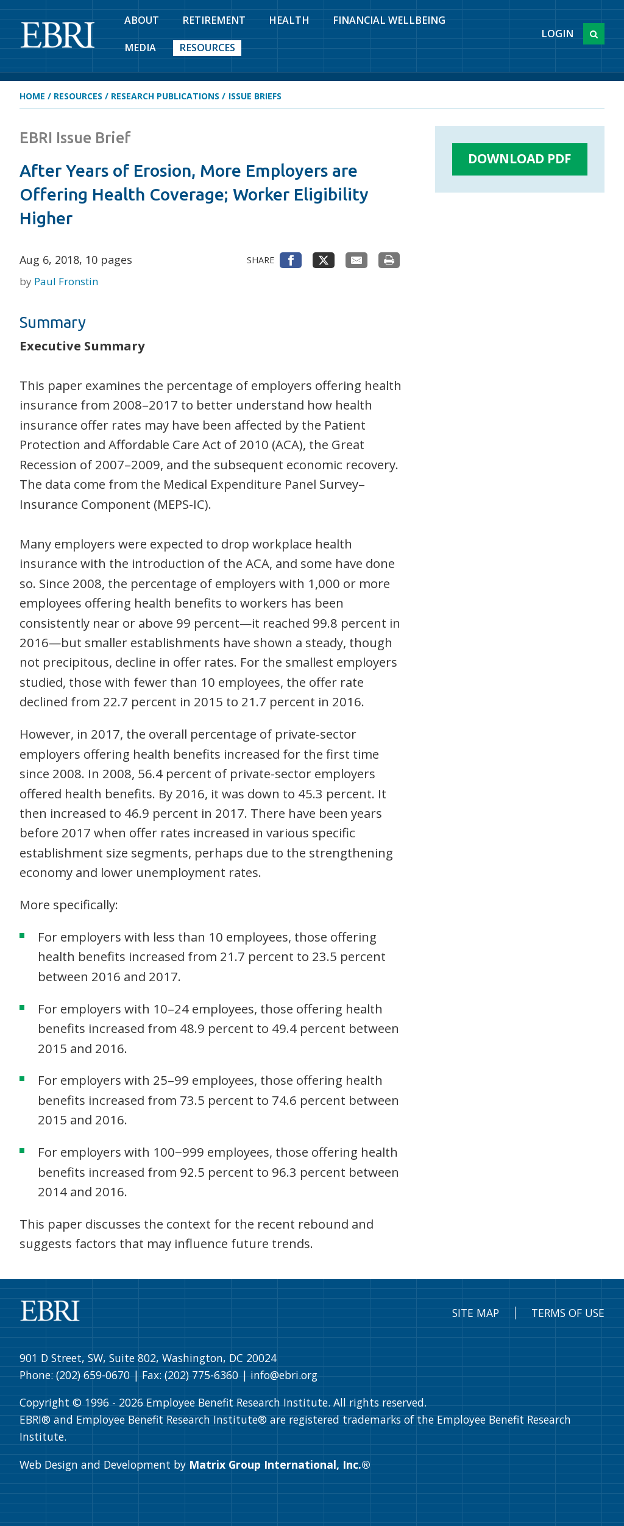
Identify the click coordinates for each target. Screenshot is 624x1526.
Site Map (475, 1312)
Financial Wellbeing (389, 20)
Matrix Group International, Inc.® (279, 1464)
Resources (207, 47)
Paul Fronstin (66, 281)
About (141, 20)
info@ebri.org (283, 1375)
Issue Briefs (255, 96)
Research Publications (165, 96)
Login (557, 33)
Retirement (214, 20)
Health (289, 20)
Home (32, 96)
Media (140, 47)
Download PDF (520, 158)
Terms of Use (567, 1312)
